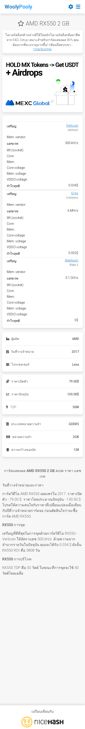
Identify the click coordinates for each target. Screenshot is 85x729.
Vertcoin (72, 125)
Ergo (74, 193)
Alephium (71, 260)
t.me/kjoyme (42, 49)
